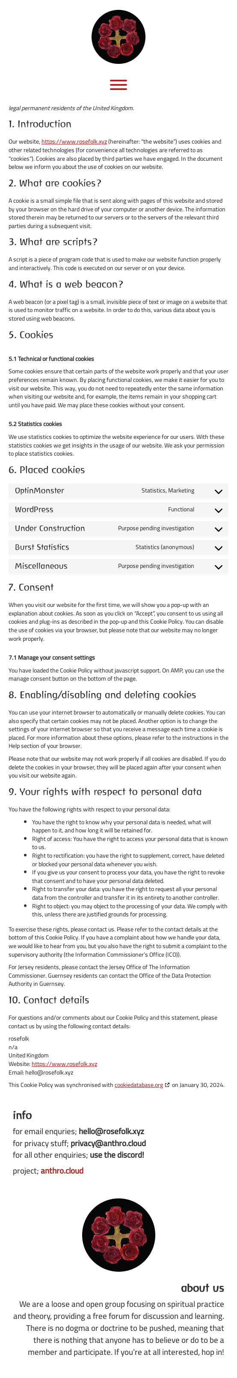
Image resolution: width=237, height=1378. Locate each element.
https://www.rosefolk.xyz (74, 141)
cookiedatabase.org (139, 1084)
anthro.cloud (62, 1170)
